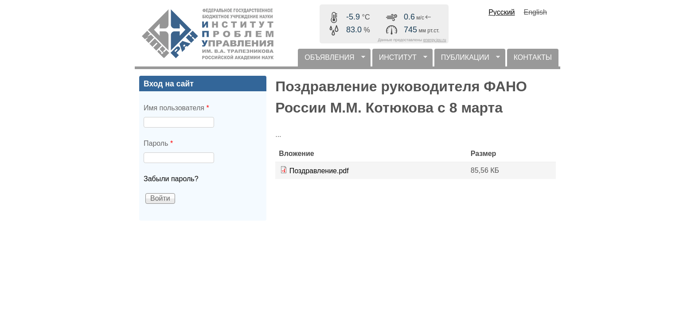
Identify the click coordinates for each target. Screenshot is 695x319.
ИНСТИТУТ (399, 60)
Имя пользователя (176, 108)
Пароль (158, 143)
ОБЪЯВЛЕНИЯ (331, 60)
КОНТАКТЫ (533, 57)
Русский (501, 12)
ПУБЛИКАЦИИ (467, 60)
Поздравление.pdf (319, 171)
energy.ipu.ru (434, 40)
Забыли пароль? (171, 179)
